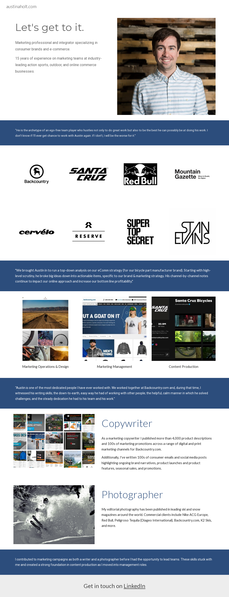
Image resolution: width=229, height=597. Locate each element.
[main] (62, 27)
